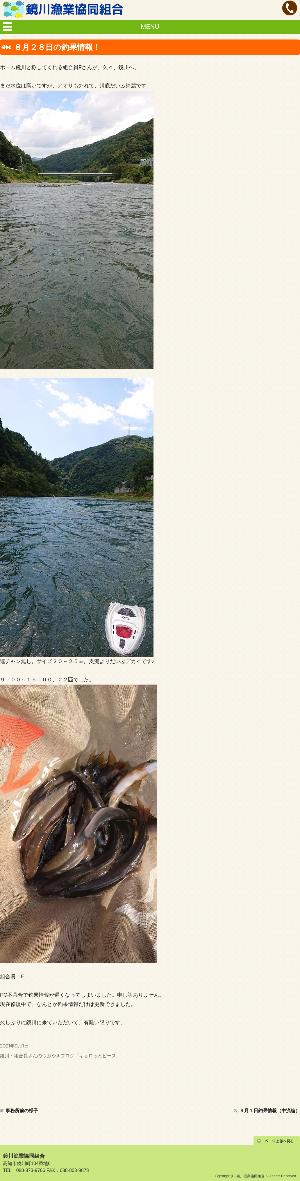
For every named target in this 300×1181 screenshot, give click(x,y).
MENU (150, 26)
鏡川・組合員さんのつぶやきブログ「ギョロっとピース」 (60, 1055)
